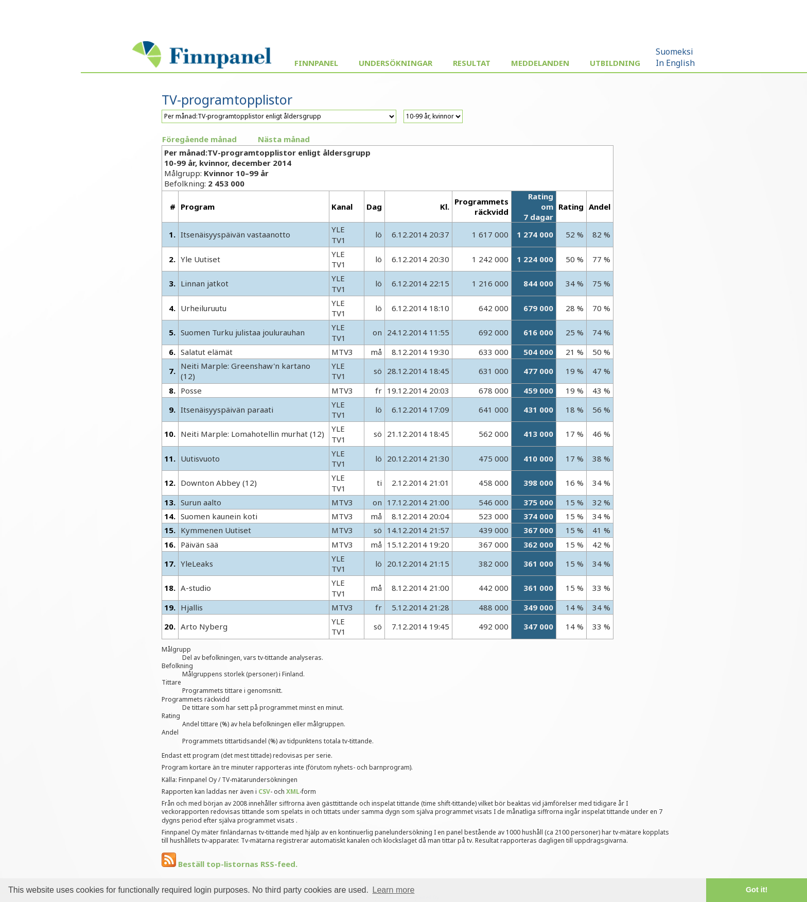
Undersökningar (395, 63)
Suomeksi (674, 51)
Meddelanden (540, 63)
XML (293, 791)
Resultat (471, 63)
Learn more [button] (394, 890)
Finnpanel (316, 63)
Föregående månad (199, 139)
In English (675, 63)
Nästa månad (284, 139)
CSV (264, 791)
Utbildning (615, 63)
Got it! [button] (756, 890)
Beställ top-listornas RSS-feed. (229, 864)
